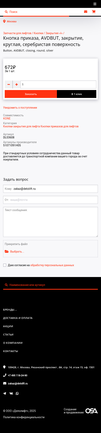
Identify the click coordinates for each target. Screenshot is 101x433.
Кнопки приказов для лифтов (60, 126)
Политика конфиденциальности (23, 417)
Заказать (31, 94)
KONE (6, 118)
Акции (8, 326)
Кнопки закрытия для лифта (22, 126)
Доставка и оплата (18, 318)
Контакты (10, 351)
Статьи (8, 334)
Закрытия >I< (54, 33)
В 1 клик (76, 94)
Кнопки (38, 33)
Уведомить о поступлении (20, 107)
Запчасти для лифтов (17, 33)
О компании (13, 343)
